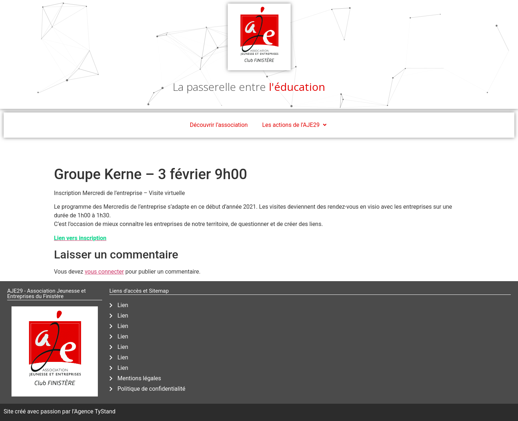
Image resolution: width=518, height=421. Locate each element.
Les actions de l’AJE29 (295, 125)
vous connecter (104, 271)
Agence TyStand (94, 411)
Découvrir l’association (219, 124)
